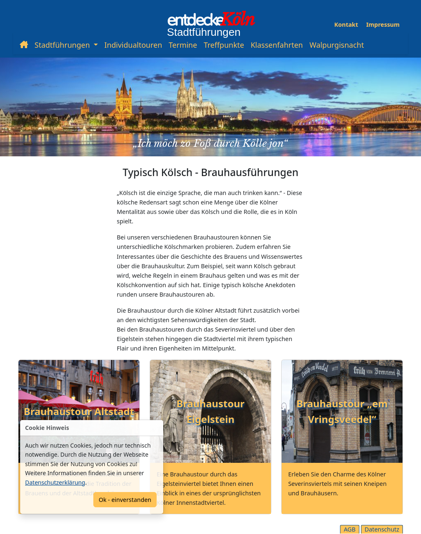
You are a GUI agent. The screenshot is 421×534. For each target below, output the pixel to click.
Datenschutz (382, 529)
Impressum (383, 24)
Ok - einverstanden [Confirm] (125, 500)
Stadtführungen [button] (63, 45)
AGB (350, 529)
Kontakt (346, 24)
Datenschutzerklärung (55, 482)
